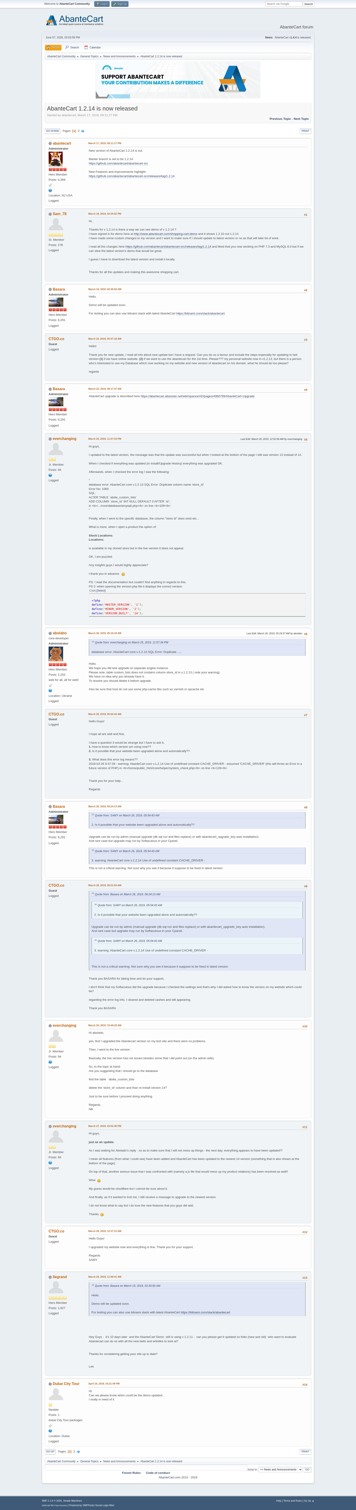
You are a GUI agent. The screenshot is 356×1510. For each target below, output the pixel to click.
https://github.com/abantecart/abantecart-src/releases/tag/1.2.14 (132, 176)
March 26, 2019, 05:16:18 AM (104, 633)
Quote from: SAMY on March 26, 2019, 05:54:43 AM (127, 815)
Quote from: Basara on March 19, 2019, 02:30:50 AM (127, 1285)
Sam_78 (59, 214)
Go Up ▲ (309, 1500)
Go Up (50, 1451)
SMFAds (46, 1505)
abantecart (62, 143)
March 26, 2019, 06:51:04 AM (104, 885)
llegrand (60, 1277)
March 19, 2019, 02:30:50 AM (104, 289)
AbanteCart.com (169, 1477)
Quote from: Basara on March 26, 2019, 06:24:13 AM (127, 894)
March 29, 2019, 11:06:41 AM (104, 1276)
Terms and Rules (293, 1500)
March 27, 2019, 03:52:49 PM (104, 1126)
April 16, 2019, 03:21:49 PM (104, 1383)
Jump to (252, 1469)
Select (101, 590)
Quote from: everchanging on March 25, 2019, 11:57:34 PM (131, 642)
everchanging (64, 439)
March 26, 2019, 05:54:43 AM (104, 714)
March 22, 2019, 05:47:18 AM (104, 338)
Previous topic (280, 118)
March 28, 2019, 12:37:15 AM (104, 1231)
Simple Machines (72, 1500)
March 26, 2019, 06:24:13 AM (104, 806)
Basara (59, 289)
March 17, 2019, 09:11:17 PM (104, 143)
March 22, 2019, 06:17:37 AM (104, 388)
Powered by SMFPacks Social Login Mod (91, 1505)
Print (305, 131)
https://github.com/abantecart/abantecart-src (118, 163)
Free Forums (60, 1505)
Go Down (52, 131)
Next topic (301, 118)
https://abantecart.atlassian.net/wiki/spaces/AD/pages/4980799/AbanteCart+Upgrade (198, 396)
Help (278, 1500)
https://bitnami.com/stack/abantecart (200, 313)
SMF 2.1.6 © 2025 (52, 1500)
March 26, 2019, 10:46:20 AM (104, 1025)
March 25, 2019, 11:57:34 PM (104, 438)
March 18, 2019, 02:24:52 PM (104, 213)
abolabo (60, 633)
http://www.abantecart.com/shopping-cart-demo (165, 234)
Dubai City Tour (66, 1384)
